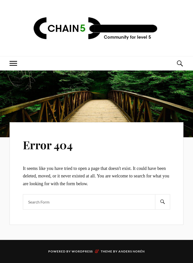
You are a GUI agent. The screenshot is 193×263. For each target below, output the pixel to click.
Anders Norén (131, 251)
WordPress (82, 251)
